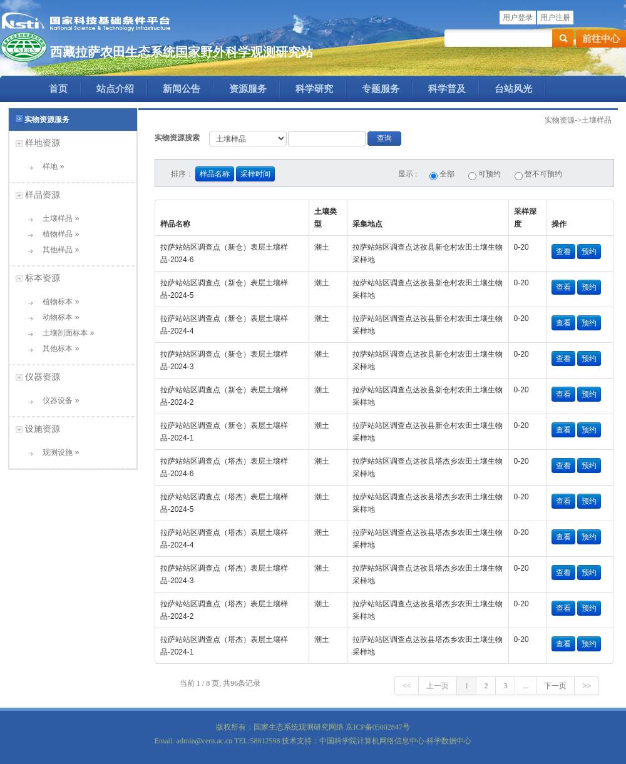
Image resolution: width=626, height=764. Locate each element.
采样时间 (255, 174)
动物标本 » (56, 317)
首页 (58, 89)
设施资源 (42, 429)
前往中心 (601, 39)
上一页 (437, 685)
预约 (589, 251)
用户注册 (555, 17)
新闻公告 (181, 89)
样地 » (49, 166)
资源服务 (248, 89)
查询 (384, 138)
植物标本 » (56, 301)
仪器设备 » (56, 400)
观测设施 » (56, 452)
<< (407, 685)
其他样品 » (56, 249)
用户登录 (518, 17)
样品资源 (42, 195)
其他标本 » (56, 348)
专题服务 (380, 89)
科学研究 (314, 89)
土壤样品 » (56, 218)
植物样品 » (56, 234)
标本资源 (42, 278)
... (525, 685)
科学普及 (447, 89)
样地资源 (42, 143)
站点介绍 (115, 89)
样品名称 (215, 174)
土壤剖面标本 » (64, 333)
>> (586, 685)
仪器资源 (42, 377)
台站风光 (513, 89)
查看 (563, 251)
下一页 (555, 685)
